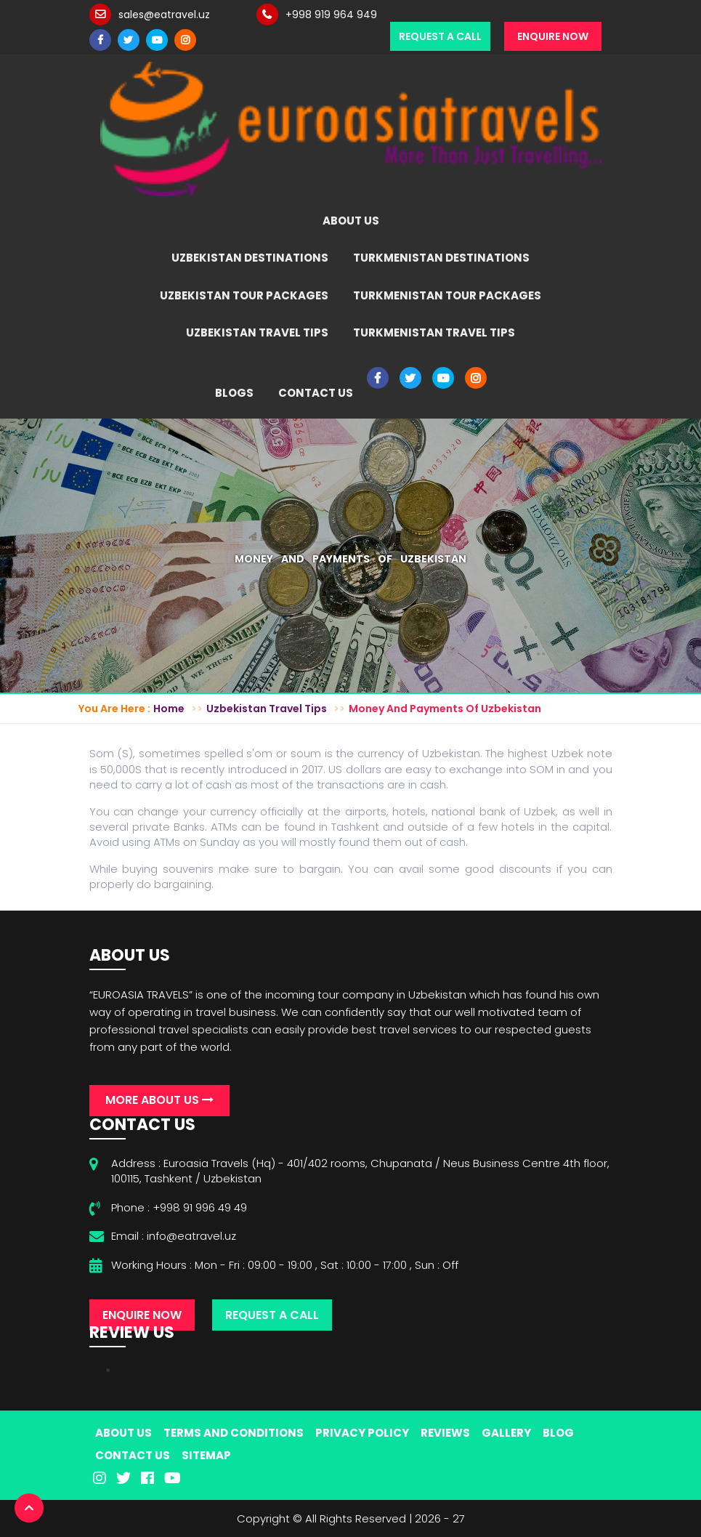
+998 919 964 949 (331, 14)
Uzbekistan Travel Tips (257, 332)
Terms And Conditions (233, 1432)
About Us (351, 220)
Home (169, 708)
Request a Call (440, 36)
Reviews (445, 1432)
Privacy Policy (362, 1432)
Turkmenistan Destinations (441, 257)
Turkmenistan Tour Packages (447, 295)
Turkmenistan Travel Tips (434, 332)
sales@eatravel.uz (164, 14)
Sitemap (206, 1455)
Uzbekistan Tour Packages (244, 295)
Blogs (234, 392)
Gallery (506, 1432)
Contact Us (315, 392)
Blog (558, 1432)
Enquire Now (552, 36)
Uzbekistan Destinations (249, 257)
